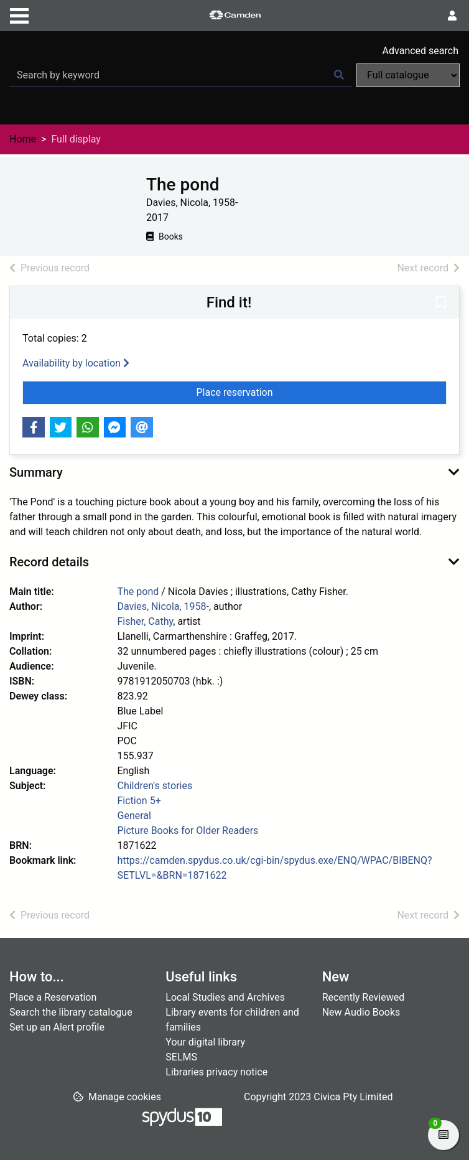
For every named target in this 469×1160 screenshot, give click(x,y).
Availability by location (75, 363)
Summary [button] (36, 472)
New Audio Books (361, 1012)
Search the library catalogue (70, 1012)
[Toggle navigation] (19, 14)
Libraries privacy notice (216, 1072)
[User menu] (452, 16)
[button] (441, 303)
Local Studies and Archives (225, 997)
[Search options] (408, 75)
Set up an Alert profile (56, 1027)
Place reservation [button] (263, 391)
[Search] (339, 75)
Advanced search (420, 51)
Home (22, 139)
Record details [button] (49, 561)
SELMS (181, 1057)
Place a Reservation (52, 997)
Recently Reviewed (363, 997)
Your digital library (205, 1042)
